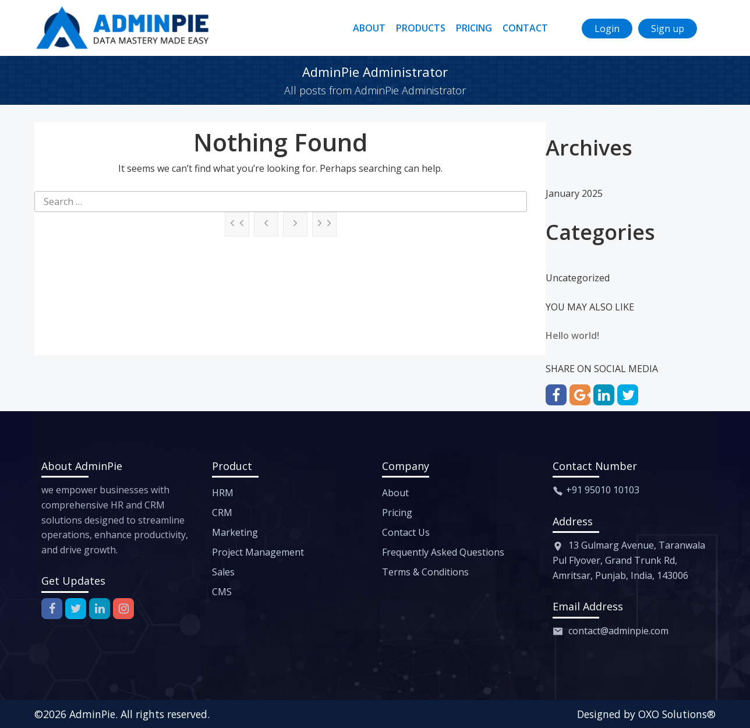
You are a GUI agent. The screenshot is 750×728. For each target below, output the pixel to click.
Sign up (667, 28)
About (395, 492)
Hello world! (572, 335)
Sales (223, 572)
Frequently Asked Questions (443, 552)
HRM (223, 492)
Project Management (258, 552)
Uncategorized (578, 277)
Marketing (235, 532)
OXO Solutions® (677, 714)
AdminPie (92, 714)
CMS (222, 591)
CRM (222, 512)
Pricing (397, 512)
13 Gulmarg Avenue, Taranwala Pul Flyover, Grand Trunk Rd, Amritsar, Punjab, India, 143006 (629, 560)
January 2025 (574, 193)
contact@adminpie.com (618, 630)
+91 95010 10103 (602, 489)
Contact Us (406, 532)
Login (607, 28)
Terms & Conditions (425, 572)
